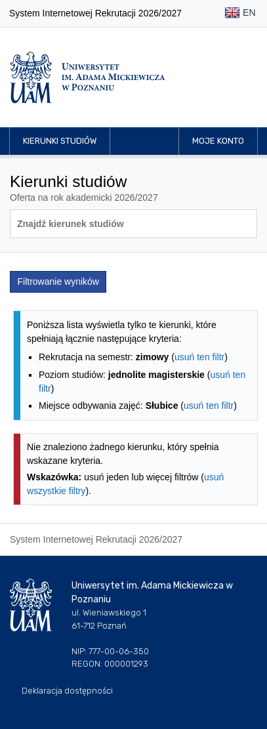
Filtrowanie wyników (58, 281)
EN (239, 13)
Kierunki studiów (59, 141)
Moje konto (218, 141)
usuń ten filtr (199, 357)
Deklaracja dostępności (67, 691)
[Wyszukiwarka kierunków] (133, 223)
